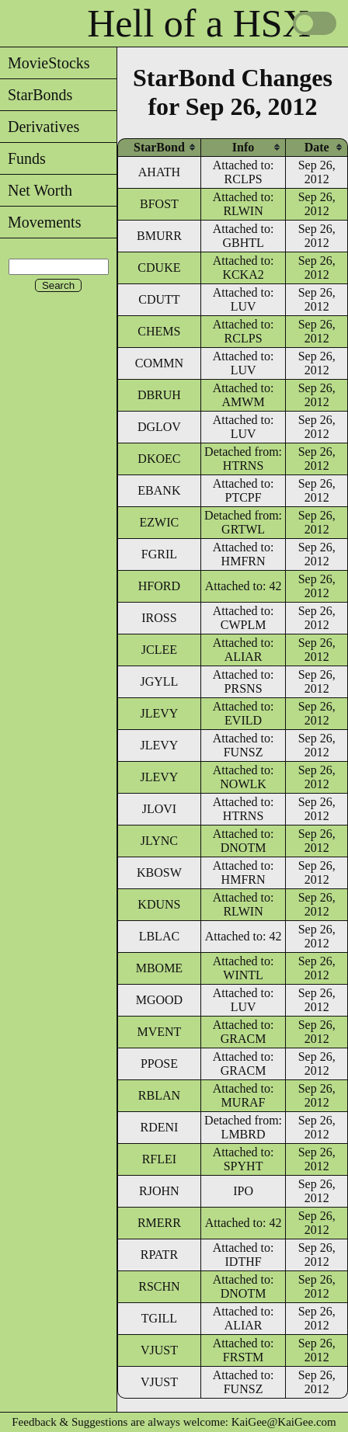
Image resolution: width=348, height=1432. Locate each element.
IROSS (158, 617)
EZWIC (159, 522)
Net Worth (36, 190)
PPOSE (159, 1063)
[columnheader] (159, 147)
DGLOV (159, 426)
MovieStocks (45, 62)
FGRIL (159, 554)
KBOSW (159, 872)
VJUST (159, 1350)
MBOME (159, 968)
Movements (40, 222)
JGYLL (159, 681)
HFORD (159, 586)
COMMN (159, 363)
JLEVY (159, 713)
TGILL (159, 1318)
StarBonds (36, 94)
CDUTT (158, 299)
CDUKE (158, 267)
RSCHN (158, 1286)
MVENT (159, 1031)
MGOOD (159, 999)
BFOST (159, 203)
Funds (23, 158)
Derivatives (39, 126)
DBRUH (159, 394)
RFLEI (159, 1159)
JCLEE (159, 649)
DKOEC (158, 458)
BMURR (159, 235)
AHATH (159, 172)
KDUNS (158, 904)
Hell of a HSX (198, 23)
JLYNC (159, 840)
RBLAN (159, 1095)
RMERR (159, 1222)
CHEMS (158, 331)
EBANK (158, 490)
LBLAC (159, 936)
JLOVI (159, 808)
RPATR (159, 1254)
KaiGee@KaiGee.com (283, 1422)
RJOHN (159, 1190)
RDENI (159, 1127)
